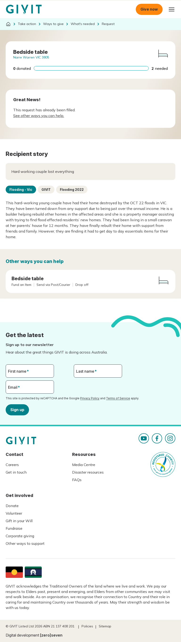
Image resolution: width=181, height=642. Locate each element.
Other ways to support (25, 543)
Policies (87, 626)
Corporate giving (20, 536)
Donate (12, 505)
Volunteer (14, 513)
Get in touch (16, 472)
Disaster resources (88, 472)
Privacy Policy (89, 398)
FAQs (77, 479)
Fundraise (14, 528)
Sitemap (105, 626)
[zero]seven (51, 635)
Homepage (24, 9)
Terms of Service (118, 398)
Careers (12, 464)
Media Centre (83, 464)
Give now (149, 9)
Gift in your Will (19, 520)
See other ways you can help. (38, 115)
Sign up (17, 409)
